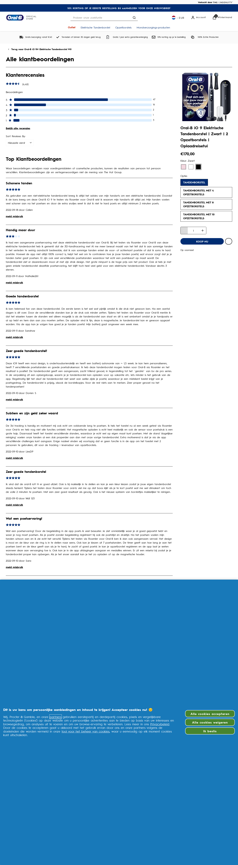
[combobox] (104, 17)
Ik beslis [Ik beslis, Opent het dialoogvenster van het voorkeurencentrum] (209, 731)
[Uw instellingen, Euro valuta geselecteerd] (178, 18)
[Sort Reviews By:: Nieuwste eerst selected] (19, 142)
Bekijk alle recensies (18, 128)
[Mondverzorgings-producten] (153, 27)
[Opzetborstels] (123, 27)
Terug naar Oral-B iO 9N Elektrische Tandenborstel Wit (41, 49)
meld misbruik (14, 216)
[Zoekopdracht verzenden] (134, 17)
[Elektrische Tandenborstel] (95, 27)
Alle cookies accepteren (210, 714)
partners (55, 717)
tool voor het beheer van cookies (85, 731)
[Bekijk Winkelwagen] (222, 18)
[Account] (198, 18)
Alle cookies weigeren (210, 722)
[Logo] (21, 18)
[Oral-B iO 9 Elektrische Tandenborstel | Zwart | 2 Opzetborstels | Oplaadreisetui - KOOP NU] (202, 241)
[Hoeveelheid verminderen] (184, 230)
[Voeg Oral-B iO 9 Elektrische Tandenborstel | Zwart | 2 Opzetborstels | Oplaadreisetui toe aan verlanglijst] (229, 241)
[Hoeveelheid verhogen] (202, 230)
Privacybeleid (159, 724)
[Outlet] (71, 27)
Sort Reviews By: (15, 136)
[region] (119, 722)
